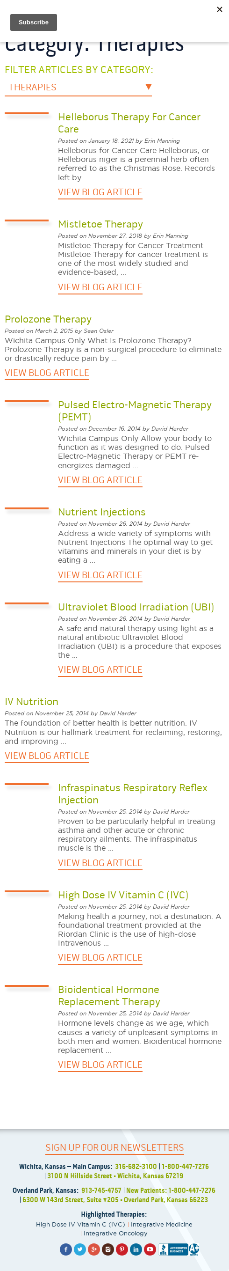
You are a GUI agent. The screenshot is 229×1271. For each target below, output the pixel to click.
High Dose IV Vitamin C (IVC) (80, 1224)
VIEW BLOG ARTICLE (100, 192)
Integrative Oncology (116, 1233)
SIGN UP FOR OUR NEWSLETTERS (114, 1147)
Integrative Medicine (162, 1224)
